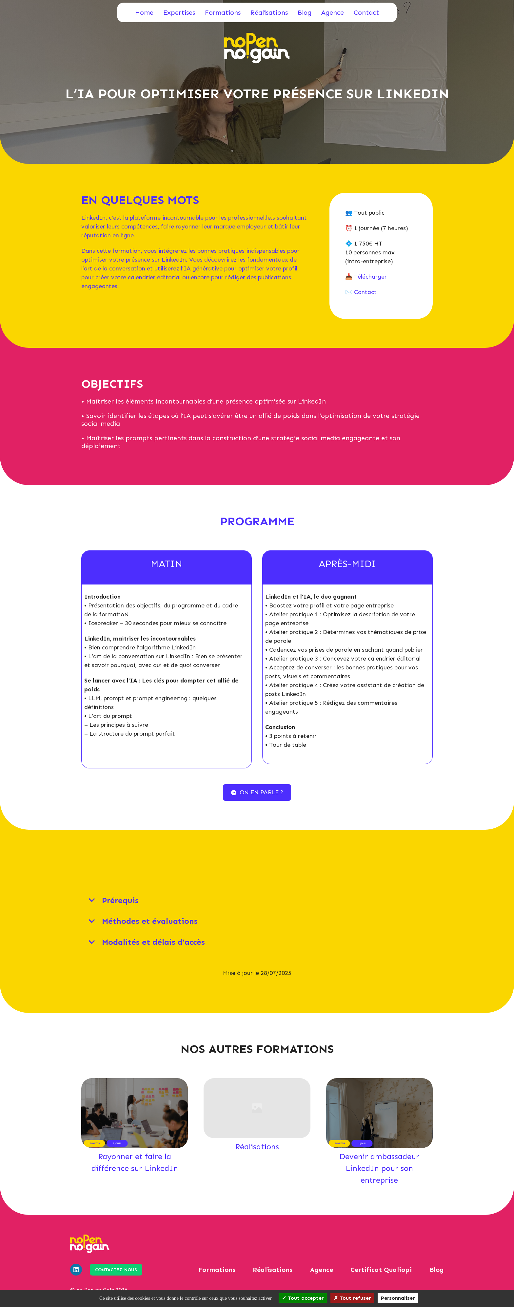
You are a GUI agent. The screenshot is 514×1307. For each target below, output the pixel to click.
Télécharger (370, 276)
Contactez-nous (116, 1270)
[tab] (257, 900)
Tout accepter (303, 1298)
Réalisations (269, 12)
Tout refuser (352, 1298)
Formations (223, 12)
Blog (304, 12)
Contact (366, 12)
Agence (332, 12)
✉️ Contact (361, 292)
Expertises (179, 12)
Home (144, 12)
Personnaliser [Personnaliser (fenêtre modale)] (398, 1298)
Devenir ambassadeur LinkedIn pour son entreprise (379, 1168)
